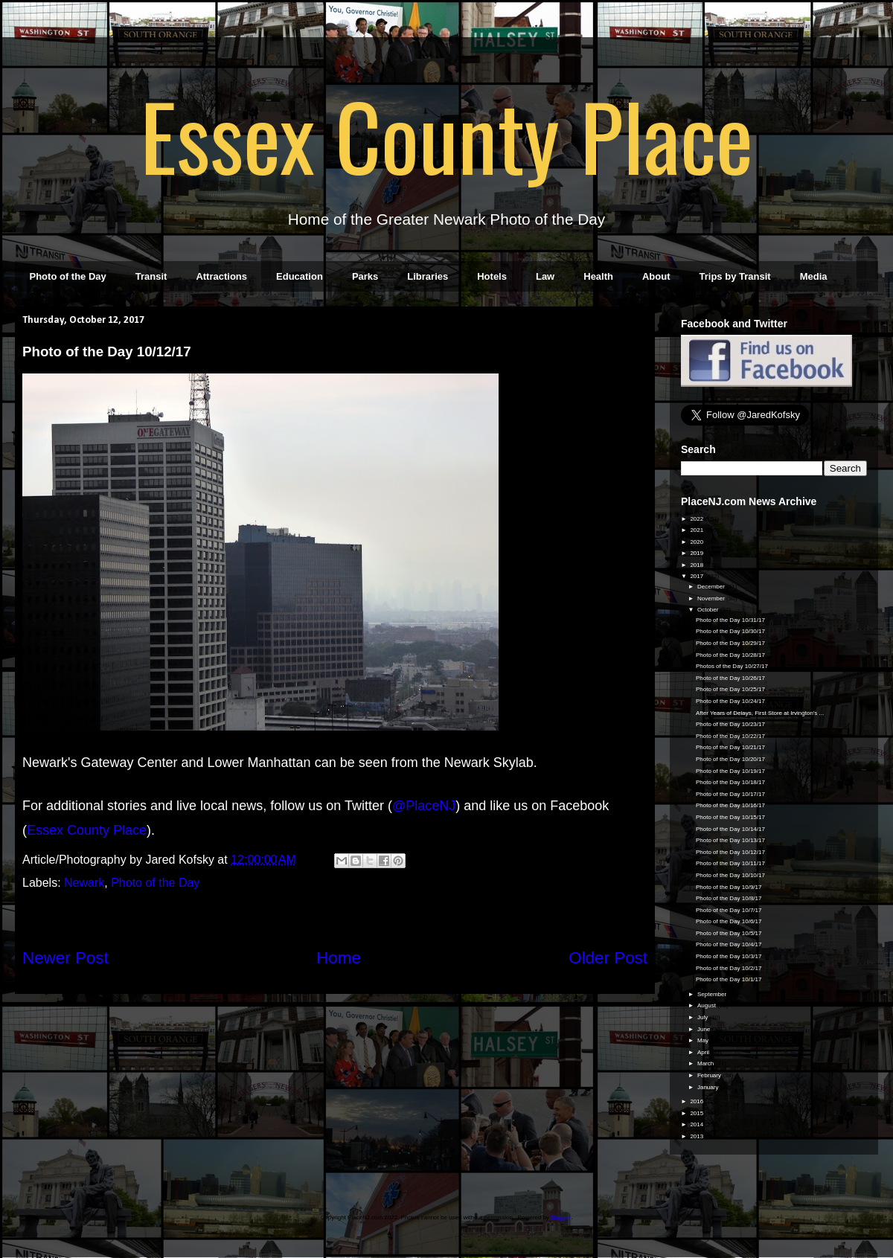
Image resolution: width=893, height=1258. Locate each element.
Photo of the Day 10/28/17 (730, 655)
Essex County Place (446, 134)
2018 (697, 565)
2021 (697, 530)
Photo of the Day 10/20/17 (730, 759)
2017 (697, 576)
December (711, 586)
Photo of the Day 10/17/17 (730, 794)
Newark (84, 882)
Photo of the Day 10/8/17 (729, 898)
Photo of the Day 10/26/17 (730, 678)
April (704, 1052)
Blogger (561, 1217)
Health (598, 276)
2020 (697, 542)
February (710, 1075)
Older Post (608, 958)
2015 (697, 1113)
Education (299, 276)
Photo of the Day (68, 276)
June (704, 1029)
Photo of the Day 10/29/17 (730, 643)
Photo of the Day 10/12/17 (730, 852)
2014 (697, 1124)
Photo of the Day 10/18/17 (730, 782)
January (708, 1087)
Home (338, 958)
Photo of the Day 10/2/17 (729, 968)
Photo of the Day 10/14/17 (730, 829)
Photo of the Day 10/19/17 (730, 771)
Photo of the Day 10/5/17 (729, 933)
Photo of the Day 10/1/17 (729, 979)
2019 (697, 553)
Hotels (492, 276)
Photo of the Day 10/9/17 (729, 887)
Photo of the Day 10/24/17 (730, 701)
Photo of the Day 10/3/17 (729, 956)
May (703, 1040)
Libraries (427, 276)
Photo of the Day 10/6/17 (729, 921)
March (706, 1063)
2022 (697, 519)
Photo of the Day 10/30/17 (730, 631)
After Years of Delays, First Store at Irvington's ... (760, 713)
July (703, 1017)
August (707, 1005)
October (708, 609)
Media (814, 276)
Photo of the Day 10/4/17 (729, 944)
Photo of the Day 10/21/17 (730, 747)
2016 (697, 1101)
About (656, 276)
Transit (151, 276)
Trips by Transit (735, 276)
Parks (365, 276)
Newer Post (65, 958)
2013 (697, 1136)
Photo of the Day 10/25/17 (730, 689)
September (712, 994)
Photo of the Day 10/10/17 (730, 875)
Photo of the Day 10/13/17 (730, 840)
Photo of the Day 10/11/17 (730, 863)
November (711, 598)
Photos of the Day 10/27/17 (732, 666)
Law (545, 276)
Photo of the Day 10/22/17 (730, 736)
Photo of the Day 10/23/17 (730, 724)
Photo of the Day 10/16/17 (730, 805)
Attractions (221, 276)
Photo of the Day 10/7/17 (729, 910)
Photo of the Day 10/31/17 (730, 620)
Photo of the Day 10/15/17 (730, 817)
